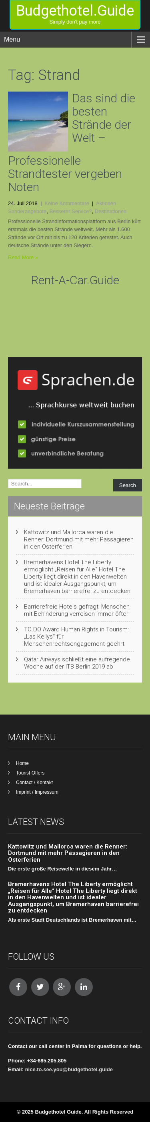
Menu (12, 39)
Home (22, 763)
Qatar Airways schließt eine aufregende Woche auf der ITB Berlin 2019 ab (77, 663)
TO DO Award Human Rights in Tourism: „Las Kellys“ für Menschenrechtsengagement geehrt (76, 636)
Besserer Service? (70, 211)
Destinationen (111, 211)
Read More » (23, 257)
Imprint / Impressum (37, 792)
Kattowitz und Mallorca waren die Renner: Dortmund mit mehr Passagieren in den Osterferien (79, 539)
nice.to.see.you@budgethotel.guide (69, 1069)
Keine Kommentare (67, 203)
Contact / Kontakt (34, 782)
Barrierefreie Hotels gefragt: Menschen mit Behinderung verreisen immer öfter (77, 610)
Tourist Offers (30, 773)
